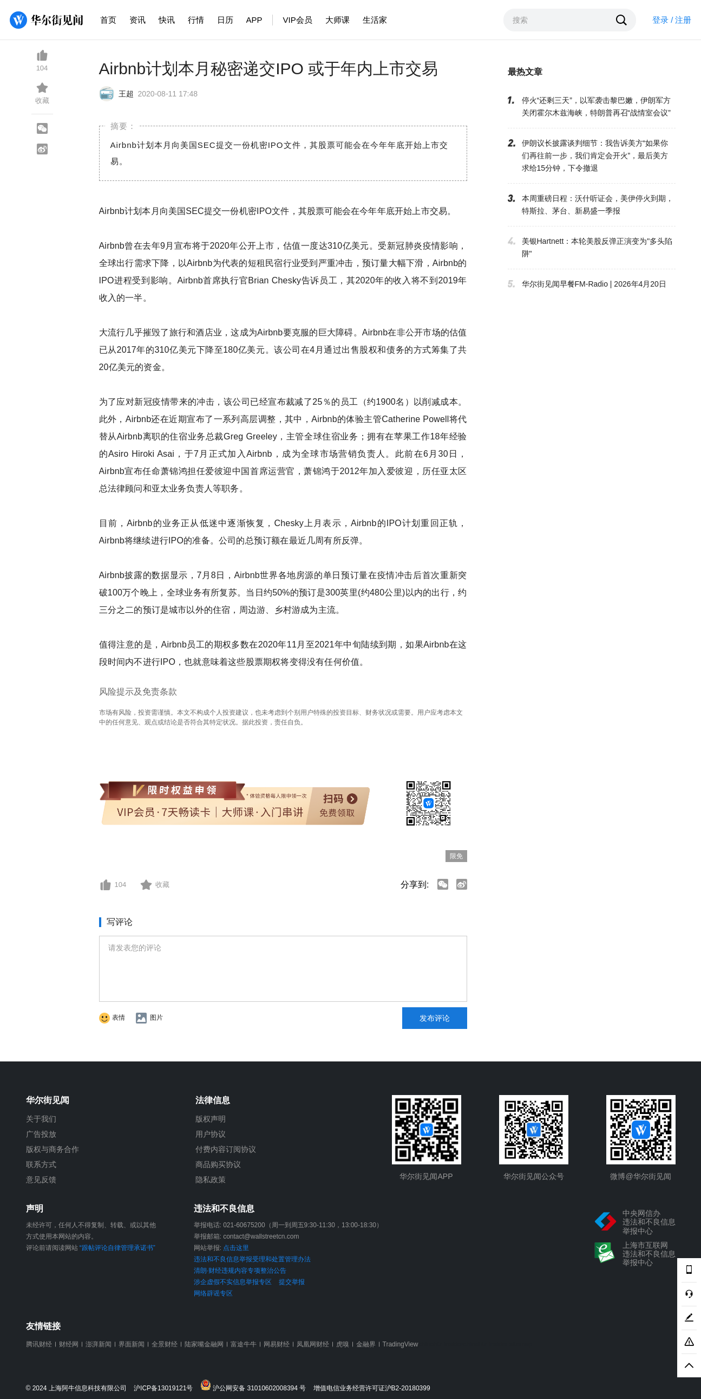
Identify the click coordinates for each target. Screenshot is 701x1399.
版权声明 (210, 1119)
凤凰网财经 (313, 1344)
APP (254, 19)
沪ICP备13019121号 (166, 1388)
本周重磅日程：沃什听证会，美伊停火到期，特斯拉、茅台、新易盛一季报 (597, 204)
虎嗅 (342, 1344)
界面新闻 (132, 1344)
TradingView (400, 1344)
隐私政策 (210, 1179)
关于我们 (41, 1119)
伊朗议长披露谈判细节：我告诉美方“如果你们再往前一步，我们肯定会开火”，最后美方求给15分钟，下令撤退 (595, 155)
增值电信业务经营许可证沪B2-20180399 (371, 1388)
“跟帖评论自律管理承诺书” (117, 1248)
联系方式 (41, 1164)
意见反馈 (41, 1179)
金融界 (366, 1344)
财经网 (68, 1344)
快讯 (167, 19)
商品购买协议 (218, 1164)
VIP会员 (297, 19)
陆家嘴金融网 (204, 1344)
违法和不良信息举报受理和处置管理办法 (252, 1259)
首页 (108, 19)
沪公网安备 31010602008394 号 (255, 1385)
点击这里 (236, 1248)
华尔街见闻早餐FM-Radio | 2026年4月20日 (594, 284)
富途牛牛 (244, 1344)
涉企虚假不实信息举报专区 (233, 1282)
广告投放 (41, 1134)
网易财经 (277, 1344)
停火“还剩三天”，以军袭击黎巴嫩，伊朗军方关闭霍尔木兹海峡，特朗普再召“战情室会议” (596, 106)
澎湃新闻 (99, 1344)
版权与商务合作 (52, 1149)
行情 (196, 19)
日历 (225, 19)
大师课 (337, 19)
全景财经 (165, 1344)
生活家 (375, 19)
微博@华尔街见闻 (640, 1176)
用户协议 (210, 1134)
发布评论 (435, 1018)
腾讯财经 (39, 1344)
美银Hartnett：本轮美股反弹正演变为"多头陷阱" (597, 247)
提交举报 (292, 1282)
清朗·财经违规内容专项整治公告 (240, 1270)
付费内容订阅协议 (225, 1149)
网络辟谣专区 (213, 1293)
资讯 (137, 19)
